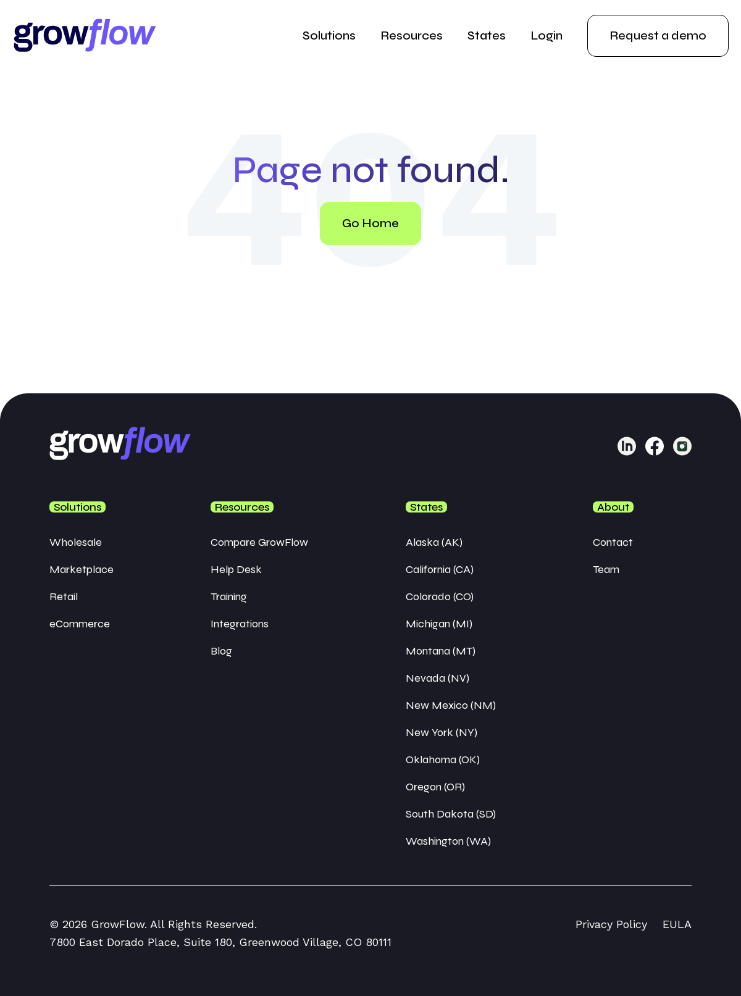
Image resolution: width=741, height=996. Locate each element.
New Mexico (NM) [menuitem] (451, 705)
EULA (677, 924)
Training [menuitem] (229, 596)
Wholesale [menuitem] (75, 542)
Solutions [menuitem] (329, 35)
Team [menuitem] (606, 569)
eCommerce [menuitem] (79, 623)
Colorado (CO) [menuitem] (440, 596)
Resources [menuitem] (411, 35)
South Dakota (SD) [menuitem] (451, 814)
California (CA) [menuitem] (440, 569)
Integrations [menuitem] (240, 623)
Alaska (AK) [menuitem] (434, 542)
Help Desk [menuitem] (236, 569)
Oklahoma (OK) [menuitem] (443, 759)
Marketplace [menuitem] (81, 569)
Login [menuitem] (546, 35)
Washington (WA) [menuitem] (448, 841)
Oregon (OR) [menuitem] (435, 786)
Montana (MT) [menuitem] (440, 651)
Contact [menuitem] (613, 542)
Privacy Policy (611, 924)
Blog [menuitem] (221, 651)
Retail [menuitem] (63, 596)
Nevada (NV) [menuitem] (437, 678)
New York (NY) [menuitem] (441, 732)
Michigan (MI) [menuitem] (439, 623)
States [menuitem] (486, 35)
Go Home (370, 223)
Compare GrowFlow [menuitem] (259, 542)
